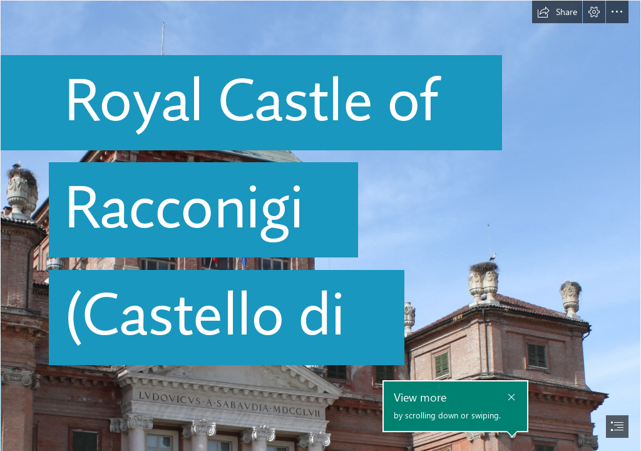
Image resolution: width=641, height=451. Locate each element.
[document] (320, 225)
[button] (557, 12)
